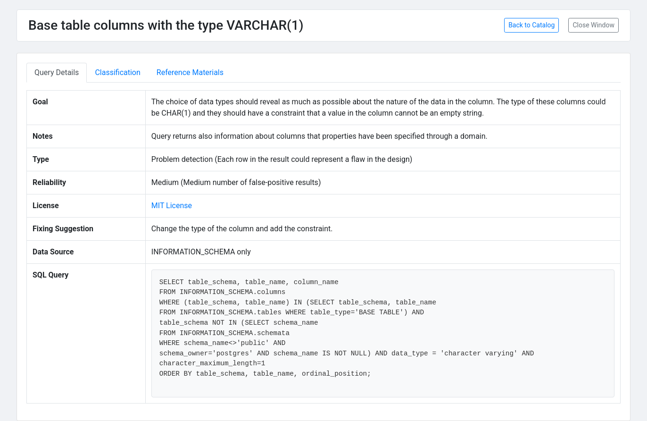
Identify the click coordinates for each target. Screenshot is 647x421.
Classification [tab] (117, 72)
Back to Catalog (531, 25)
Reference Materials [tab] (190, 72)
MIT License (171, 205)
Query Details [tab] (56, 72)
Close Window (593, 25)
